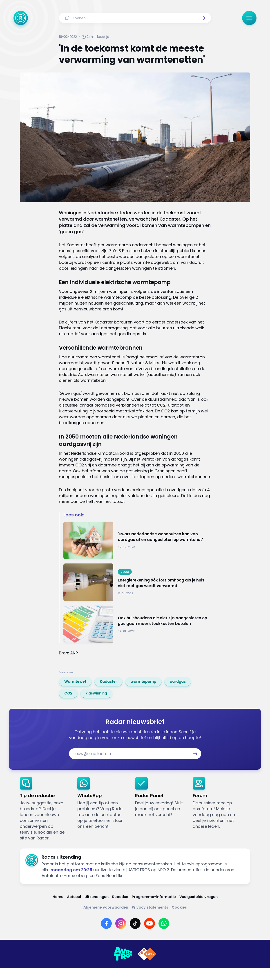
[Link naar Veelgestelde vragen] (198, 896)
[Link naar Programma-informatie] (154, 896)
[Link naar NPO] (147, 954)
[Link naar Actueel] (74, 896)
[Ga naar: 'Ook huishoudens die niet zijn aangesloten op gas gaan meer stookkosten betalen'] (137, 624)
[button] (203, 18)
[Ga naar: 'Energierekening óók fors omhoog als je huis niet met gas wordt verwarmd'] (137, 582)
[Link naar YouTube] (149, 923)
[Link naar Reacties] (120, 896)
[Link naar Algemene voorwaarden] (105, 907)
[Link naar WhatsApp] (163, 923)
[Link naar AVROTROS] (123, 954)
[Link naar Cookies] (179, 907)
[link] (75, 681)
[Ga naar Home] (20, 18)
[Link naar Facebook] (106, 923)
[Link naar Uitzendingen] (97, 896)
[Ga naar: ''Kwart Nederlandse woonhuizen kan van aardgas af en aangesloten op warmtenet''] (137, 540)
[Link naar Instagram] (120, 923)
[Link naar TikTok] (135, 923)
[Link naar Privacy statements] (150, 907)
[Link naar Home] (58, 896)
